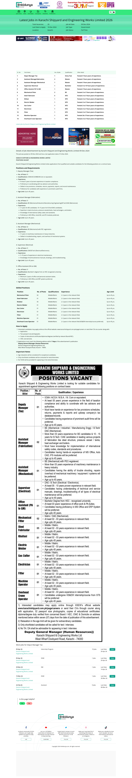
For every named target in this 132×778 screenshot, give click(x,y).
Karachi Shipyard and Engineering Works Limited (30, 651)
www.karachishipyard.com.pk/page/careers (70, 329)
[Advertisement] (66, 54)
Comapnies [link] (38, 12)
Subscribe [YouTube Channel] (46, 739)
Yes (22, 703)
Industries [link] (45, 12)
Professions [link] (52, 12)
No (29, 703)
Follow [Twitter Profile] (66, 739)
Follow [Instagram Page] (86, 739)
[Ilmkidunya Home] (25, 4)
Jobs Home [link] (19, 12)
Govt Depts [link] (30, 12)
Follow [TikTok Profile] (106, 739)
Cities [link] (24, 12)
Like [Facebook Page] (26, 739)
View (112, 649)
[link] (44, 5)
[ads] (27, 136)
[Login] (113, 12)
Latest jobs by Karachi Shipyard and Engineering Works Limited (35, 124)
